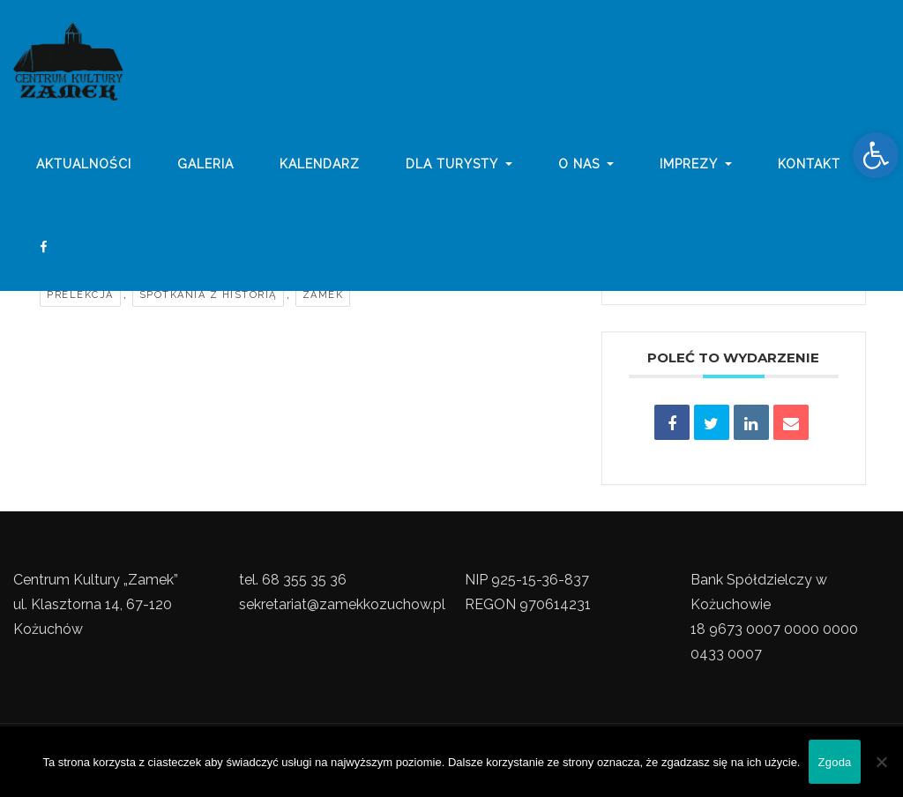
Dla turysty (459, 170)
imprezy (696, 170)
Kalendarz (320, 170)
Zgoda (834, 762)
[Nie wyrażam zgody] (881, 762)
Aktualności (83, 170)
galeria (205, 170)
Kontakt (809, 170)
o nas (586, 170)
